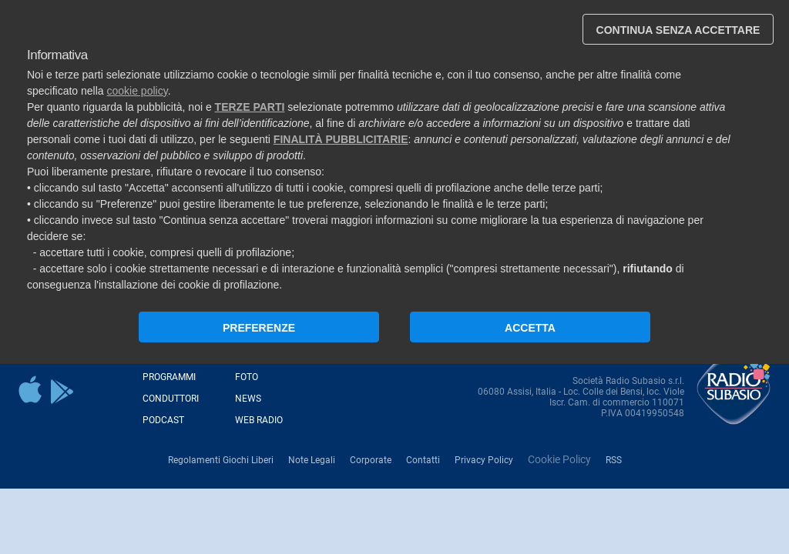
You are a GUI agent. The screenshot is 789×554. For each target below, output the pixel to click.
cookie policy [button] (137, 91)
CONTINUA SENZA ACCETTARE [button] (678, 30)
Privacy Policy (484, 460)
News (248, 398)
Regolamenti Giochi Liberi (221, 460)
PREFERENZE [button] (259, 328)
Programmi (169, 377)
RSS (614, 460)
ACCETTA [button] (530, 328)
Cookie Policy (559, 459)
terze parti (250, 107)
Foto (246, 377)
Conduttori (171, 398)
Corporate (370, 460)
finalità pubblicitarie (341, 139)
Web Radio (259, 420)
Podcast (163, 420)
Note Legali (311, 460)
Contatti (423, 460)
